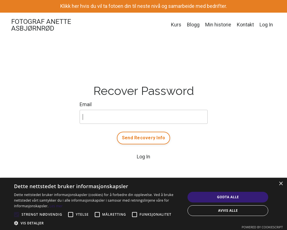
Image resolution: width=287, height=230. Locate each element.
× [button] (281, 184)
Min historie (218, 25)
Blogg (193, 25)
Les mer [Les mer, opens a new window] (56, 206)
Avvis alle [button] (228, 210)
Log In (266, 25)
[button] (97, 223)
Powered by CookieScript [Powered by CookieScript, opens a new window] (262, 227)
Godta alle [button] (228, 197)
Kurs (176, 25)
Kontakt (245, 25)
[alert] (143, 204)
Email (86, 104)
